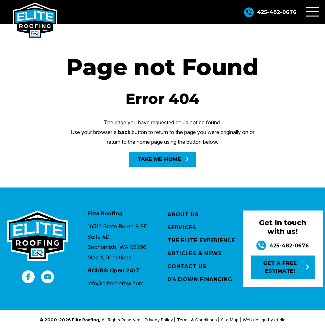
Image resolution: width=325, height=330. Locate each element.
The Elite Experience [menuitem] (201, 240)
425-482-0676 (277, 12)
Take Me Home (159, 159)
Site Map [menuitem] (230, 319)
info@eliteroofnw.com (115, 283)
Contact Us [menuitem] (187, 266)
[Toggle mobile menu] (312, 12)
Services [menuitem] (181, 227)
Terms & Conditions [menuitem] (197, 319)
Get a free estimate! (280, 267)
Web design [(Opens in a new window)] (255, 319)
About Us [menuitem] (182, 214)
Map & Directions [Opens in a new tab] (109, 257)
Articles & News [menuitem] (194, 253)
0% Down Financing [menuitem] (199, 279)
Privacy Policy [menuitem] (159, 319)
